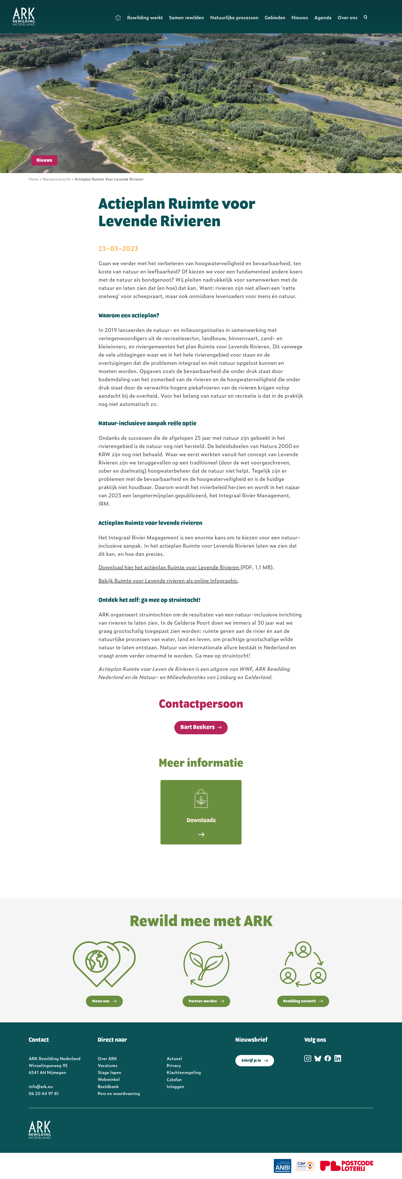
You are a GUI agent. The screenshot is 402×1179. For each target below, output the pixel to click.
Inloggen (175, 1086)
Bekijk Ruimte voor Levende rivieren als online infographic (168, 580)
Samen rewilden (186, 17)
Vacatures (107, 1065)
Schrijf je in (255, 1061)
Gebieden (275, 17)
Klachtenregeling (184, 1072)
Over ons (348, 17)
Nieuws (300, 17)
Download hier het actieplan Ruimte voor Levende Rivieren (169, 567)
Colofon (174, 1079)
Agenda (322, 17)
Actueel (174, 1058)
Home (118, 17)
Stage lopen (109, 1072)
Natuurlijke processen (234, 17)
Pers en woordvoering (119, 1093)
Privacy (174, 1065)
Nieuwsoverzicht (57, 179)
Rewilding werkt (145, 17)
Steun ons (104, 1001)
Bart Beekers (197, 727)
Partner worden (206, 1001)
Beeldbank (108, 1086)
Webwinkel (109, 1079)
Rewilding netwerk (303, 1001)
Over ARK (107, 1058)
